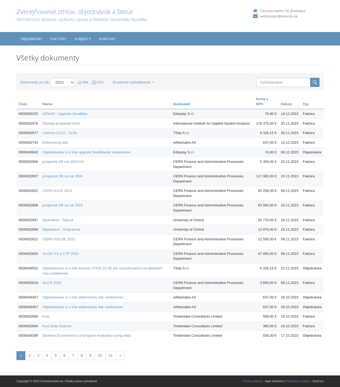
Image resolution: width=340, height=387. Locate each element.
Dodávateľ (181, 104)
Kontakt (107, 38)
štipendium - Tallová (57, 220)
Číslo (23, 104)
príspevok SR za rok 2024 (62, 176)
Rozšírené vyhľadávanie (133, 82)
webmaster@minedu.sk (278, 16)
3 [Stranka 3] (38, 355)
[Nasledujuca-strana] (120, 355)
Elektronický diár (55, 142)
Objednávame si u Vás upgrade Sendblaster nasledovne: (86, 152)
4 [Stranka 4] (47, 355)
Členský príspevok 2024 (61, 123)
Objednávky (31, 38)
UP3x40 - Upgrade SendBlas (64, 114)
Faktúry (58, 38)
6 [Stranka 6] (64, 355)
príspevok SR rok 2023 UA (63, 162)
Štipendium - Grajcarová (61, 229)
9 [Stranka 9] (90, 355)
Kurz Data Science (56, 326)
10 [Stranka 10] (100, 355)
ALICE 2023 (51, 283)
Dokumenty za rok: (35, 82)
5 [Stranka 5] (56, 355)
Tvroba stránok (252, 381)
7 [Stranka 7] (73, 355)
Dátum (286, 104)
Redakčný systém (298, 381)
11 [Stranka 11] (111, 355)
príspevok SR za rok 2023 (62, 205)
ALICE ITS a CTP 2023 (60, 254)
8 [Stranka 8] (82, 355)
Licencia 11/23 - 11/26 (59, 133)
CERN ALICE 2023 (57, 191)
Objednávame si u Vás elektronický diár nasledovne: (83, 297)
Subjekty (82, 38)
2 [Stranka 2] (29, 355)
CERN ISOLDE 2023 (58, 239)
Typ (306, 104)
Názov (47, 104)
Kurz (46, 316)
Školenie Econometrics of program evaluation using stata (86, 335)
